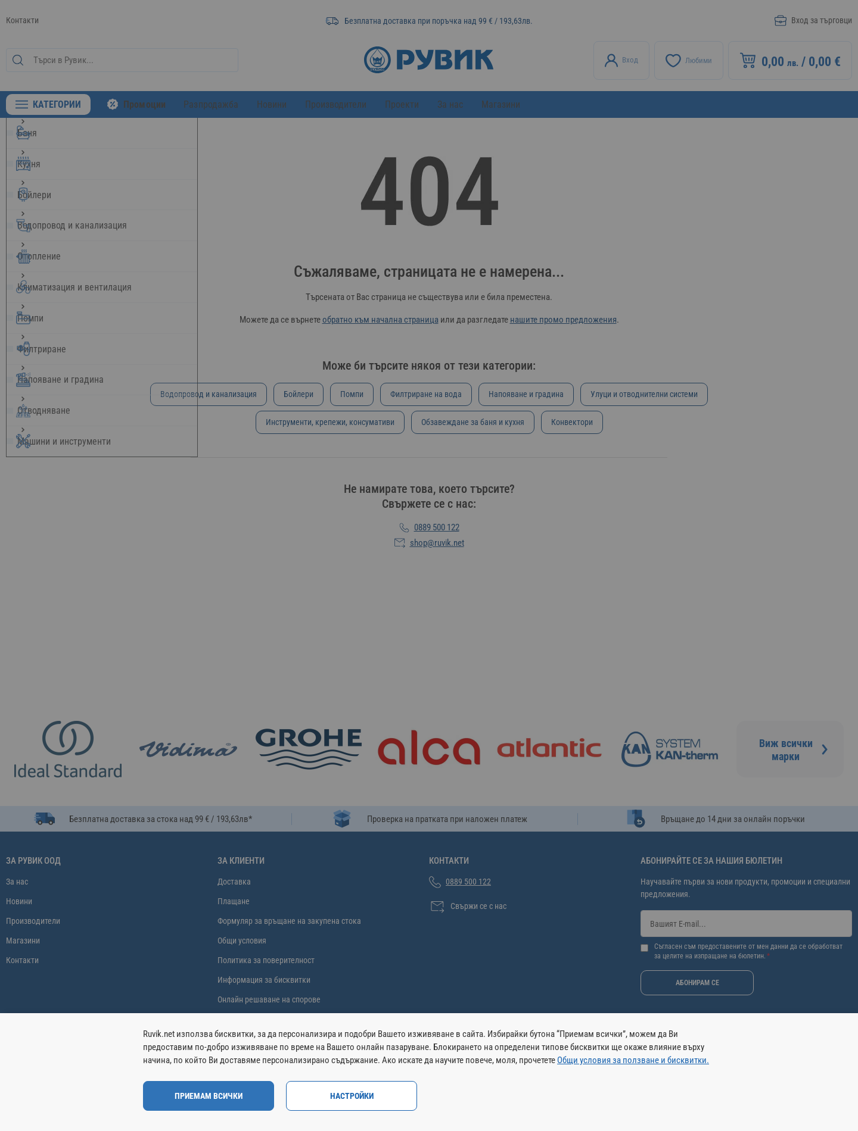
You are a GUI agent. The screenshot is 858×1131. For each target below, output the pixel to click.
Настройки (352, 1096)
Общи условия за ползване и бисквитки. (633, 1060)
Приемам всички (209, 1096)
